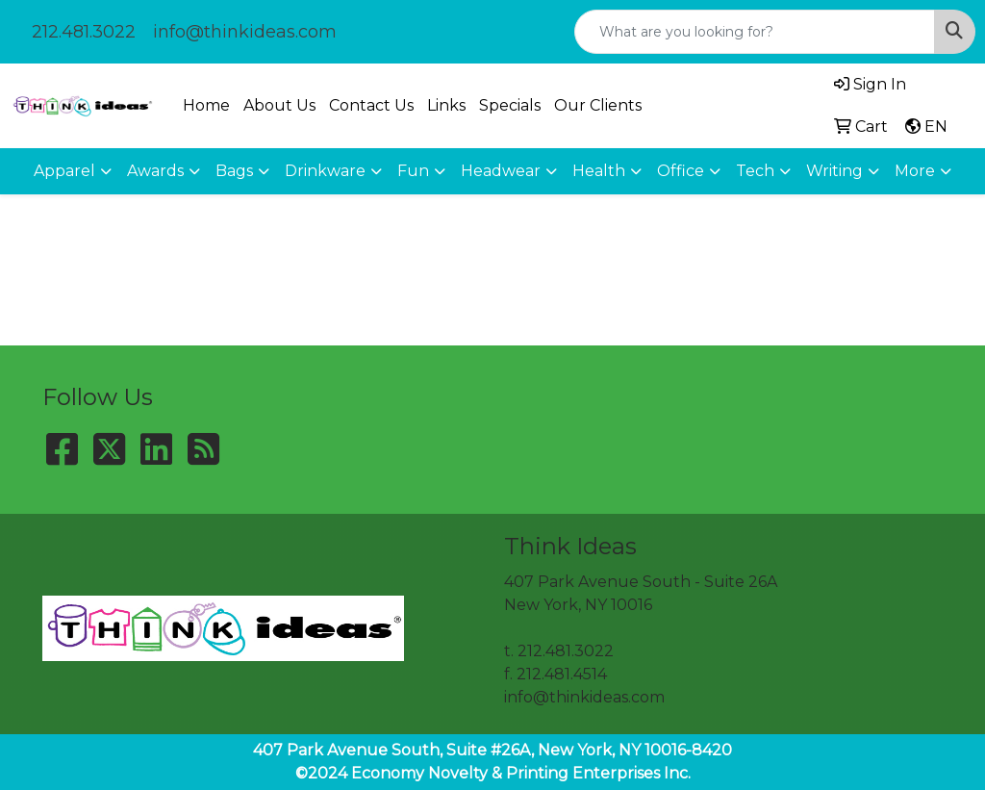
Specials (510, 105)
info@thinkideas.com (245, 31)
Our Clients (598, 105)
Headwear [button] (501, 171)
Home (206, 105)
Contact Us (371, 105)
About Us (279, 105)
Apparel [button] (64, 171)
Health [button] (598, 171)
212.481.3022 (84, 31)
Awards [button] (155, 171)
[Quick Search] (754, 32)
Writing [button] (834, 171)
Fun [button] (413, 171)
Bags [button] (234, 171)
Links (446, 105)
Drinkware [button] (325, 171)
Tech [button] (755, 171)
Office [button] (680, 171)
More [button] (915, 171)
